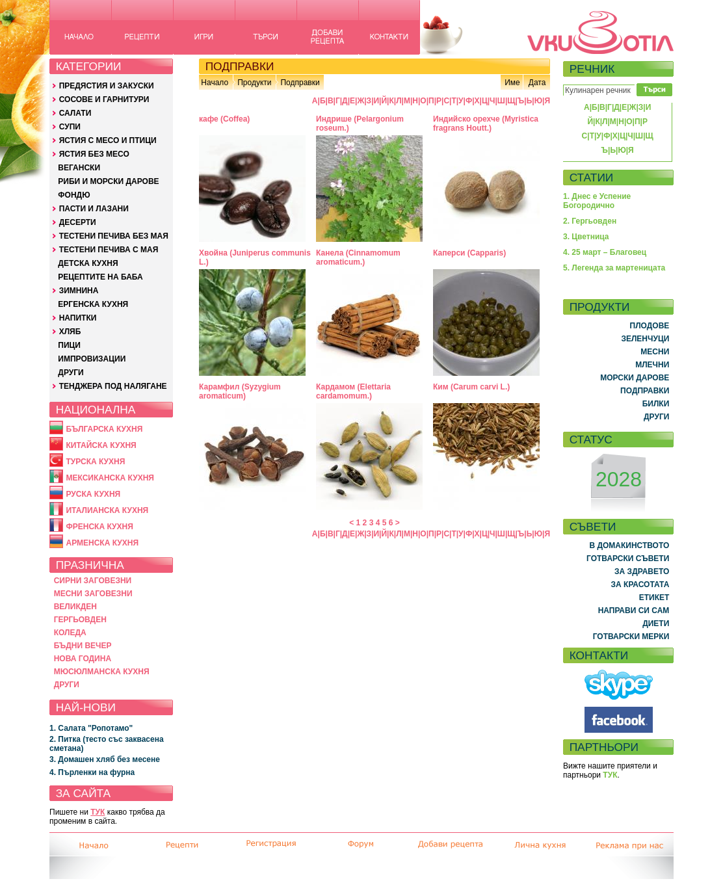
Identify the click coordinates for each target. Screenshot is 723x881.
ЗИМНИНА (79, 290)
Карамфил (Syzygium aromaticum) (240, 391)
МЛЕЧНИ (652, 364)
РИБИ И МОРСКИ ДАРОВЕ (108, 181)
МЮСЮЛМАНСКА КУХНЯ (102, 671)
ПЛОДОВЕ (650, 325)
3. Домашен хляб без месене (104, 759)
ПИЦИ (69, 345)
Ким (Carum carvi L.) (471, 386)
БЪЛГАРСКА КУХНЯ (104, 429)
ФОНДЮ (74, 195)
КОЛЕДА (70, 632)
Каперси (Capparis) (469, 252)
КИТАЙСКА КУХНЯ (101, 445)
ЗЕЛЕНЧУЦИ (645, 338)
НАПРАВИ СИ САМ (634, 610)
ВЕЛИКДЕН (75, 606)
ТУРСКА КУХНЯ (95, 461)
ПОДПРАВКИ (644, 390)
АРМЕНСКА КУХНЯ (102, 542)
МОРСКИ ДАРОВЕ (634, 377)
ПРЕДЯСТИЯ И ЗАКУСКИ (106, 85)
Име (512, 82)
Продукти (254, 82)
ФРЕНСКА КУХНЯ (99, 526)
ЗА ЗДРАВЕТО (641, 571)
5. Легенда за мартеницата (614, 267)
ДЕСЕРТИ (77, 222)
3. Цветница (586, 236)
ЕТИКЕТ (654, 597)
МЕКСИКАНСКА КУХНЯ (110, 477)
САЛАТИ (75, 113)
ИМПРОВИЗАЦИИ (91, 358)
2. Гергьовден (589, 221)
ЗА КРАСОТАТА (640, 584)
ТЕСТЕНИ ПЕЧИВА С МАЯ (109, 249)
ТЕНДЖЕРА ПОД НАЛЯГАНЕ (113, 386)
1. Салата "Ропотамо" (91, 728)
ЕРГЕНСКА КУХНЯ (93, 304)
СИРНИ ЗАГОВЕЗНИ (93, 580)
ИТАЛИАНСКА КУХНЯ (107, 510)
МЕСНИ (654, 351)
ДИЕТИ (655, 623)
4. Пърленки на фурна (92, 772)
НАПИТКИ (78, 317)
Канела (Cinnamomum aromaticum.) (358, 257)
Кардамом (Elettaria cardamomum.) (353, 391)
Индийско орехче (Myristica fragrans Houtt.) (485, 123)
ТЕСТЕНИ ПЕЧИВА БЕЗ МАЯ (113, 236)
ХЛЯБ (70, 331)
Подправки (299, 82)
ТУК (97, 812)
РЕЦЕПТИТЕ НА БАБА (100, 277)
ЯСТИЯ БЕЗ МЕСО (94, 154)
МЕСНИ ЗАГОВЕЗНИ (93, 593)
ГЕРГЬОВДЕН (80, 619)
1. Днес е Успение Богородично (597, 201)
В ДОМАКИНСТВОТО (629, 545)
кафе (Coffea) (224, 119)
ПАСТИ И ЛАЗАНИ (94, 208)
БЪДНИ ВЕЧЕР (83, 645)
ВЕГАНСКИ (79, 167)
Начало (214, 82)
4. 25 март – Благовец (604, 252)
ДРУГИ (70, 372)
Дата (537, 82)
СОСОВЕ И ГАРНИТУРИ (104, 99)
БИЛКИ (656, 403)
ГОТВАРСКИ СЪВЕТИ (627, 558)
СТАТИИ (592, 177)
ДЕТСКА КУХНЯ (88, 263)
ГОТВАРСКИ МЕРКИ (631, 636)
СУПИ (70, 126)
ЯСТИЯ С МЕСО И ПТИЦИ (108, 140)
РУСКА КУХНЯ (93, 494)
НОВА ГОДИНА (82, 658)
